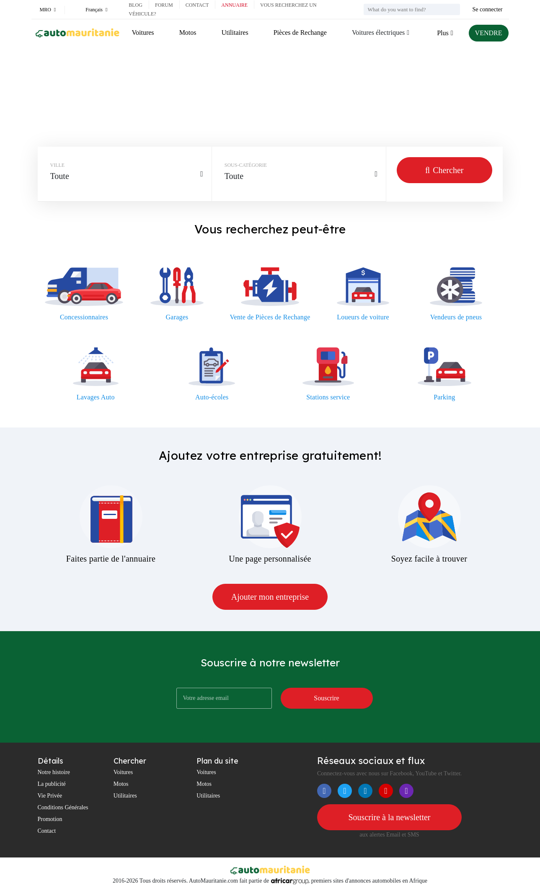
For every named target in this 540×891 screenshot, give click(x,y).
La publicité (52, 784)
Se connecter (488, 9)
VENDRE (488, 32)
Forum (164, 5)
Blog (135, 5)
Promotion (50, 819)
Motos (187, 32)
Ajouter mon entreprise (270, 596)
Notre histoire (54, 772)
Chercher (444, 170)
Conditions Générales (63, 807)
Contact (197, 5)
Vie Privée (50, 796)
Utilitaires (235, 32)
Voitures (143, 32)
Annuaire (234, 5)
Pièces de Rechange (300, 32)
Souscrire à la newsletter (389, 817)
